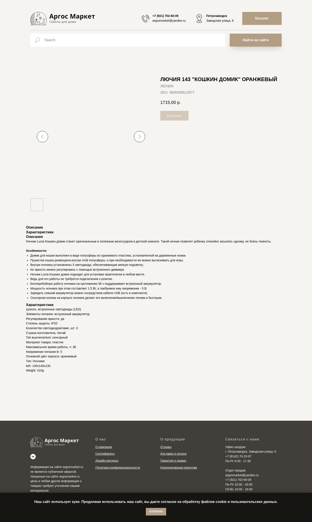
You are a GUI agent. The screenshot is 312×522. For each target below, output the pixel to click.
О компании (103, 447)
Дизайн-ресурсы (106, 460)
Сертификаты (105, 453)
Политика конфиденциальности (117, 467)
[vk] (33, 456)
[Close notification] (309, 496)
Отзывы (165, 447)
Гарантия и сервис (173, 460)
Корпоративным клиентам (178, 467)
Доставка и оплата (173, 453)
